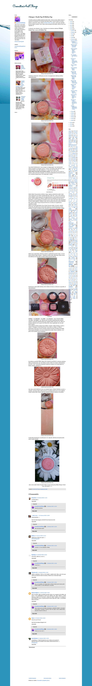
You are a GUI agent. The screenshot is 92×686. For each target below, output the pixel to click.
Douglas (75, 170)
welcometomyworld (35, 538)
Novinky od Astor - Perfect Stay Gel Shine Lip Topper (74, 61)
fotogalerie (70, 179)
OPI (76, 242)
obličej (71, 239)
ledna (72, 120)
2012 (71, 125)
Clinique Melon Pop (48, 22)
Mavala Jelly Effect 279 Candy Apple (74, 81)
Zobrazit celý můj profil (19, 41)
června (72, 111)
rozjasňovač (71, 262)
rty (69, 266)
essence (71, 173)
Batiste (71, 146)
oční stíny (75, 241)
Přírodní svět (34, 572)
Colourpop (73, 165)
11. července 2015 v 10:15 (51, 506)
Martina (33, 535)
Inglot (71, 196)
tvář (74, 285)
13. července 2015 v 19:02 (51, 629)
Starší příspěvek (62, 678)
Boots (76, 155)
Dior (72, 169)
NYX (71, 238)
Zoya (70, 299)
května (72, 113)
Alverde (74, 130)
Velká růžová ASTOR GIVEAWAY (23, 67)
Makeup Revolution (73, 219)
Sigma (76, 272)
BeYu (71, 150)
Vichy (70, 291)
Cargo (70, 160)
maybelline (71, 226)
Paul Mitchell (71, 248)
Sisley (71, 274)
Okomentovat (32, 647)
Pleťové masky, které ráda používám (74, 45)
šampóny (74, 276)
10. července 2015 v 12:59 (44, 515)
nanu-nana (74, 234)
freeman (75, 180)
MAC (76, 215)
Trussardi (70, 284)
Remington (71, 256)
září (72, 35)
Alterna (70, 130)
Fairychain (34, 497)
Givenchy (70, 187)
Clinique (70, 162)
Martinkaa (34, 554)
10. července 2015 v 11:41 (42, 497)
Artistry (70, 137)
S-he (72, 267)
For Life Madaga (72, 178)
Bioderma (74, 151)
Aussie (70, 139)
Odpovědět (34, 501)
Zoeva (74, 298)
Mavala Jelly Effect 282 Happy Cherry (73, 77)
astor (76, 137)
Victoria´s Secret (72, 290)
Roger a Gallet (72, 260)
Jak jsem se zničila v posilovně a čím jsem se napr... (74, 102)
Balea (74, 141)
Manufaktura (72, 220)
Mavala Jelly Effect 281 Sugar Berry (74, 72)
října (72, 33)
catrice (74, 160)
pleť (76, 251)
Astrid (73, 138)
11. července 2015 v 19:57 (44, 592)
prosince (73, 30)
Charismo (70, 193)
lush (71, 215)
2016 (71, 27)
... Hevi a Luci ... (35, 515)
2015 (71, 28)
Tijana (33, 618)
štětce (70, 277)
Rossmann (71, 261)
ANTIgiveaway (34, 642)
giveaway (70, 185)
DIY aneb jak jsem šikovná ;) (74, 56)
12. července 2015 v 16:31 (51, 582)
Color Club (75, 164)
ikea (76, 194)
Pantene (74, 247)
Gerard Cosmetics (72, 184)
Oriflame (71, 243)
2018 (71, 23)
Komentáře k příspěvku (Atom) (43, 680)
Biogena (70, 152)
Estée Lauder (72, 174)
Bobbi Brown (71, 155)
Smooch (70, 276)
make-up (73, 217)
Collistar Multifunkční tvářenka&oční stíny (74, 107)
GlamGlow (75, 187)
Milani (72, 229)
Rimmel (73, 257)
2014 (71, 122)
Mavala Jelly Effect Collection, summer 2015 (73, 87)
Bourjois (74, 157)
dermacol (75, 167)
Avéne (75, 139)
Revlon (76, 256)
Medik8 (75, 228)
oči (69, 241)
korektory (74, 203)
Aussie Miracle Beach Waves (74, 69)
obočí (75, 239)
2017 (71, 25)
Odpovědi (35, 504)
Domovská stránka (47, 678)
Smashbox (70, 275)
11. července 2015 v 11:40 (42, 572)
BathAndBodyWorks (73, 144)
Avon (70, 141)
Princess (76, 252)
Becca (73, 147)
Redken (70, 255)
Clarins (74, 161)
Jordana (70, 198)
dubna (72, 114)
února (72, 118)
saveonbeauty (35, 638)
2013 (71, 124)
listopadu (73, 32)
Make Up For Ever (74, 216)
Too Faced (74, 281)
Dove (72, 171)
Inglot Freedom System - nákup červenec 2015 (74, 51)
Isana (75, 196)
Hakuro (74, 189)
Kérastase (70, 201)
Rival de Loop (72, 258)
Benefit (76, 148)
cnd (75, 162)
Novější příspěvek (32, 678)
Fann (70, 175)
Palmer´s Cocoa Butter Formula (73, 246)
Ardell (70, 135)
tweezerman (71, 288)
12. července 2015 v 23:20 (40, 618)
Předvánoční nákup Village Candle (23, 98)
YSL (69, 298)
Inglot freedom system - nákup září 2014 (74, 96)
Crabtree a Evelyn (72, 166)
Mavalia (74, 224)
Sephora (72, 271)
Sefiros (71, 270)
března (72, 116)
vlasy (74, 293)
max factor (71, 225)
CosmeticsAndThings (25, 6)
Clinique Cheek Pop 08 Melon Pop (74, 91)
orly (75, 243)
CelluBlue (70, 161)
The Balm (72, 279)
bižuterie (74, 153)
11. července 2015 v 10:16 (51, 545)
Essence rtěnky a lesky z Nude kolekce (74, 42)
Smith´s (74, 275)
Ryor (75, 266)
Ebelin (75, 171)
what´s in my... (72, 295)
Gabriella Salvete (73, 182)
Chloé (73, 194)
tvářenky (71, 286)
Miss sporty (75, 230)
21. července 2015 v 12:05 (43, 638)
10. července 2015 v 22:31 (41, 554)
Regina (74, 255)
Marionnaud (71, 222)
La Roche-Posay (73, 206)
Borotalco (71, 156)
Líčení (76, 212)
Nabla (70, 234)
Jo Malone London (72, 197)
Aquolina (74, 134)
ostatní (70, 244)
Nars (70, 235)
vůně (70, 294)
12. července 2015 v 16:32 (51, 606)
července (73, 39)
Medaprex (70, 228)
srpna (72, 37)
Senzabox (75, 270)
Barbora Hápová (35, 592)
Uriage (74, 289)
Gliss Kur (72, 188)
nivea (75, 235)
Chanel (73, 192)
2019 (71, 21)
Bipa (73, 152)
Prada (72, 252)
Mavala (70, 224)
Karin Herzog (75, 198)
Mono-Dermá (71, 233)
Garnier (73, 183)
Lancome (70, 210)
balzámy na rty (72, 142)
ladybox (70, 207)
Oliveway (72, 242)
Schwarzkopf (71, 272)
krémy (70, 204)
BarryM (70, 143)
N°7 (75, 233)
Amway (70, 132)
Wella (75, 294)
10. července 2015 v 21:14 (40, 535)
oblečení (76, 238)
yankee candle (72, 297)
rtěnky (71, 264)
